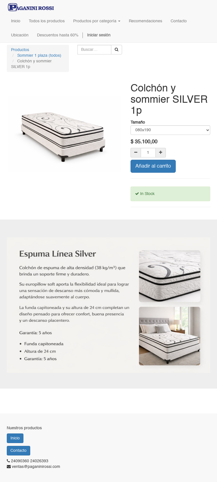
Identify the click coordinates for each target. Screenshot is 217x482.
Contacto (18, 451)
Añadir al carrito (153, 166)
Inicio (15, 438)
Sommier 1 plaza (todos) (39, 56)
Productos (20, 50)
